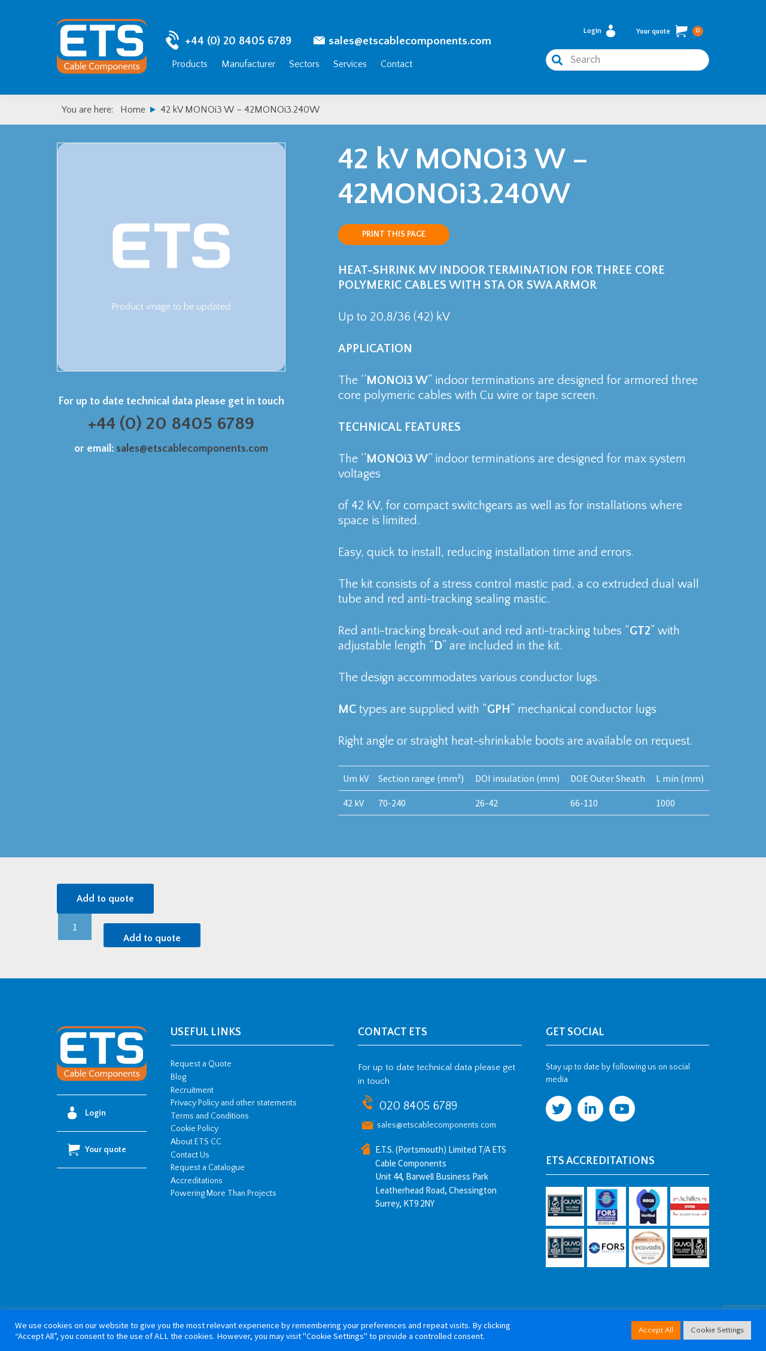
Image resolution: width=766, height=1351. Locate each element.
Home (132, 111)
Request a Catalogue (208, 1169)
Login (599, 32)
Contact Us (190, 1157)
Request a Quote (201, 1066)
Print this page (393, 236)
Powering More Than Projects (223, 1195)
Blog (178, 1079)
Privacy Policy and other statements (234, 1105)
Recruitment (192, 1092)
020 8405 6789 (418, 1107)
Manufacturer (248, 64)
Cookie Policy (194, 1130)
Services (350, 64)
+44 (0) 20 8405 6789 (238, 42)
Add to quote (105, 900)
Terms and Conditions (210, 1118)
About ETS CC (196, 1143)
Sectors (304, 64)
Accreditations (197, 1182)
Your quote (669, 32)
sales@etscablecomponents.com (410, 42)
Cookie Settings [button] (717, 1330)
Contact (396, 64)
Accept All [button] (656, 1330)
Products (190, 64)
